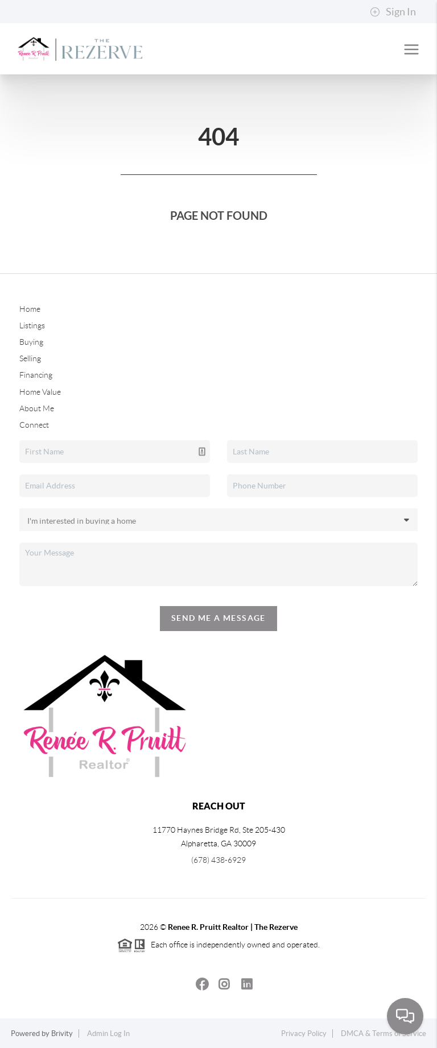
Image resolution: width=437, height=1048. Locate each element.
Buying (31, 341)
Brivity (62, 1033)
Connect (34, 424)
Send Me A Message (218, 618)
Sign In (393, 12)
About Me (36, 408)
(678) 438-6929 (218, 860)
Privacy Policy (304, 1033)
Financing (35, 374)
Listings (32, 325)
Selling (30, 358)
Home (29, 309)
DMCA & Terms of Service (383, 1033)
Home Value (40, 391)
